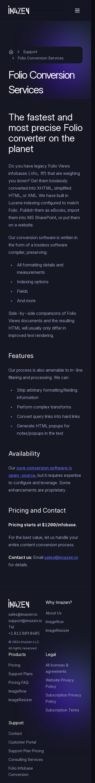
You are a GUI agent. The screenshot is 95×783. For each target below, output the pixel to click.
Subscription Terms (62, 710)
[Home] (18, 11)
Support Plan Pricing (26, 751)
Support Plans (20, 673)
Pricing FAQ (18, 682)
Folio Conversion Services (41, 58)
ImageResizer (57, 630)
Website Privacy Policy (60, 683)
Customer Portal (22, 742)
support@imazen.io (25, 620)
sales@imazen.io (61, 557)
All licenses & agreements (57, 668)
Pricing (14, 665)
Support (30, 51)
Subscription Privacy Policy (63, 698)
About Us (53, 613)
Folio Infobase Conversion (20, 771)
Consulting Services (25, 759)
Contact (15, 733)
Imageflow (55, 621)
